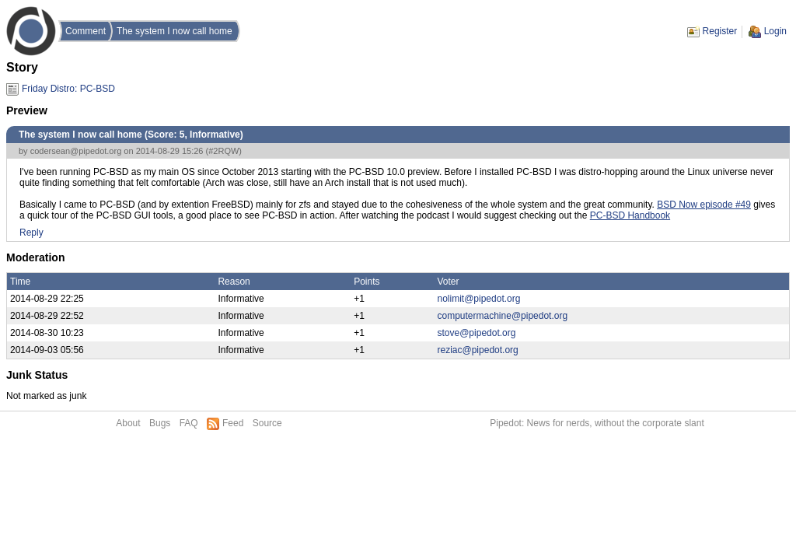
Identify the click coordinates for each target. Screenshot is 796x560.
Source (267, 423)
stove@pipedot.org (477, 332)
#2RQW (223, 151)
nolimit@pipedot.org (479, 298)
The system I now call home (174, 31)
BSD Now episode (696, 204)
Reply (31, 232)
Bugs (159, 423)
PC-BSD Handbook (630, 215)
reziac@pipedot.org (478, 350)
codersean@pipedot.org (76, 151)
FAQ (189, 423)
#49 (743, 204)
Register (720, 31)
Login (775, 31)
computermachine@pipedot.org (503, 315)
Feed (232, 423)
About (128, 423)
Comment (85, 31)
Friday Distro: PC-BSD (68, 88)
